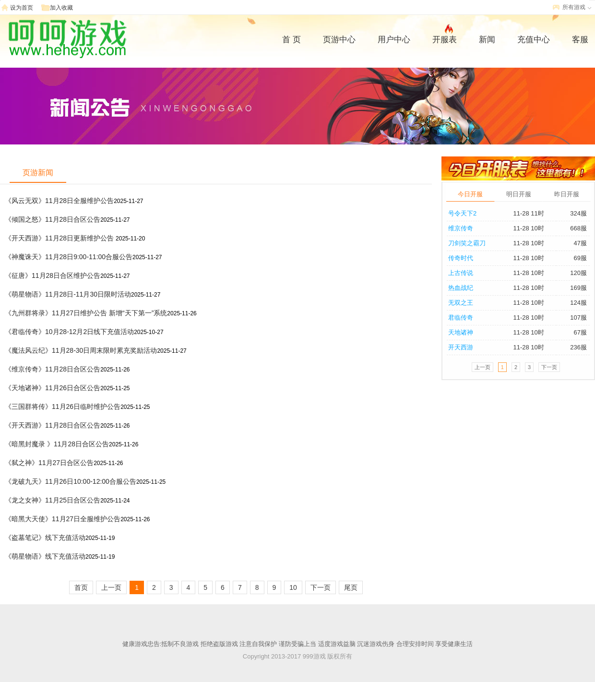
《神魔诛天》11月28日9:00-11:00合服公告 (68, 257)
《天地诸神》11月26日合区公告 (52, 388)
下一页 (320, 587)
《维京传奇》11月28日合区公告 (52, 369)
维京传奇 (460, 228)
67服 (580, 332)
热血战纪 (460, 287)
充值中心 (533, 39)
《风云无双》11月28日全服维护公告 (59, 200)
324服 (578, 213)
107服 (578, 317)
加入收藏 (61, 7)
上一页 (111, 587)
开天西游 (460, 347)
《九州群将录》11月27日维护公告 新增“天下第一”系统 (86, 313)
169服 (578, 287)
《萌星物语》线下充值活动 (45, 556)
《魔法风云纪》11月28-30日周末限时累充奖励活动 (81, 350)
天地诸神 (460, 332)
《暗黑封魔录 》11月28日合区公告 (57, 444)
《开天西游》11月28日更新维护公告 (60, 238)
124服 (578, 302)
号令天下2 (462, 213)
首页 (81, 587)
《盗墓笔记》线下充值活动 (45, 537)
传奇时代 (460, 258)
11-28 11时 (528, 213)
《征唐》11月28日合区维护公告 (52, 275)
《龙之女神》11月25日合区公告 (52, 500)
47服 (580, 243)
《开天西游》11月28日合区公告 (52, 425)
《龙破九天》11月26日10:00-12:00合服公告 (70, 481)
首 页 (291, 39)
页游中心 (339, 39)
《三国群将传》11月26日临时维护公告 (62, 406)
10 (293, 587)
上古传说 (460, 272)
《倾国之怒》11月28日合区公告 (52, 219)
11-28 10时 (528, 228)
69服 (580, 258)
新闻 (487, 39)
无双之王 (460, 302)
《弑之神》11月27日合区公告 (49, 463)
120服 (578, 272)
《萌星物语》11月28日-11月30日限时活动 (68, 294)
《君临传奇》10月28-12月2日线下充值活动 (69, 331)
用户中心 (394, 39)
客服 (580, 39)
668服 (578, 228)
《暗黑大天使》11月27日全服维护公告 (62, 519)
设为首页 (21, 7)
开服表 (444, 38)
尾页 (350, 587)
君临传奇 (460, 317)
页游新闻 (38, 172)
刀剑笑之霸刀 (467, 243)
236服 (578, 347)
